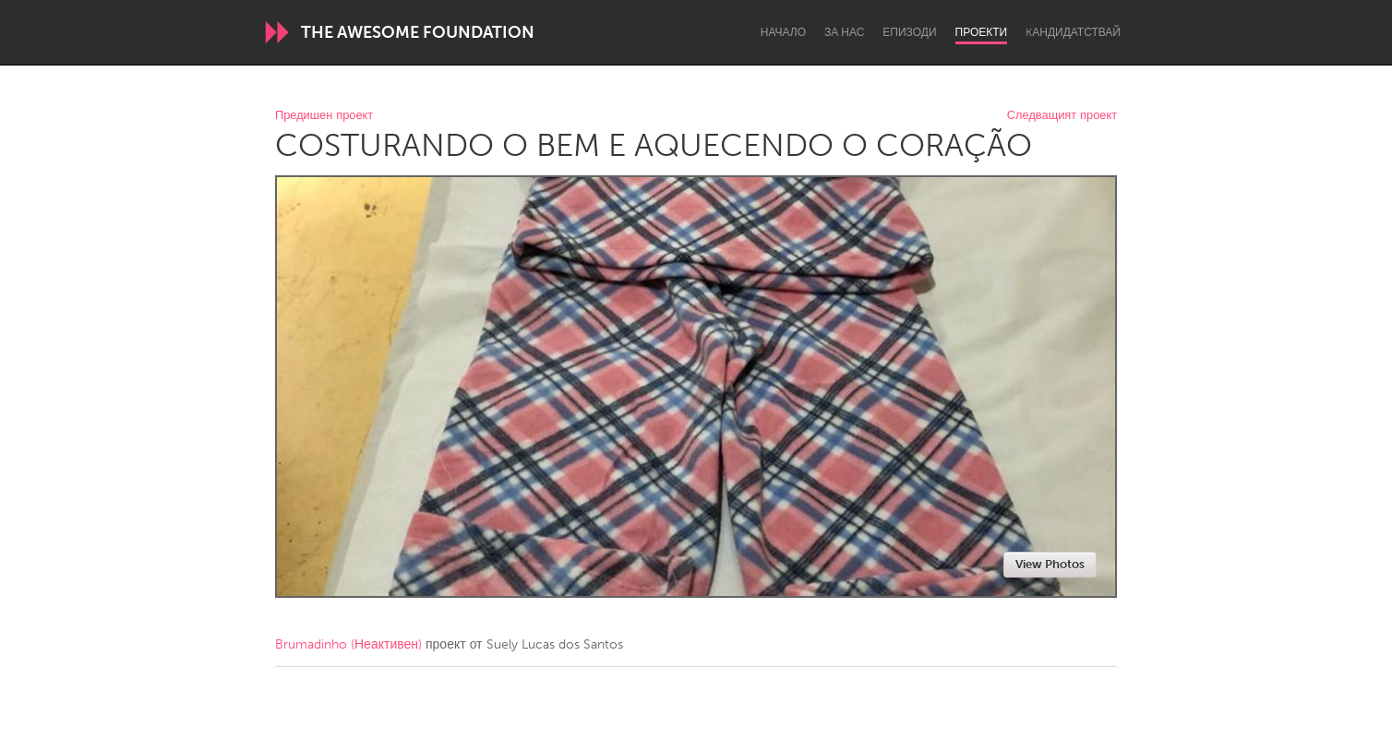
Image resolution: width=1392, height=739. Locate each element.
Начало (783, 32)
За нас (844, 32)
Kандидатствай (1073, 32)
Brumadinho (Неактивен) (348, 644)
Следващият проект (1062, 116)
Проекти (981, 32)
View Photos (1050, 564)
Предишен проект (324, 116)
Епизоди (909, 32)
